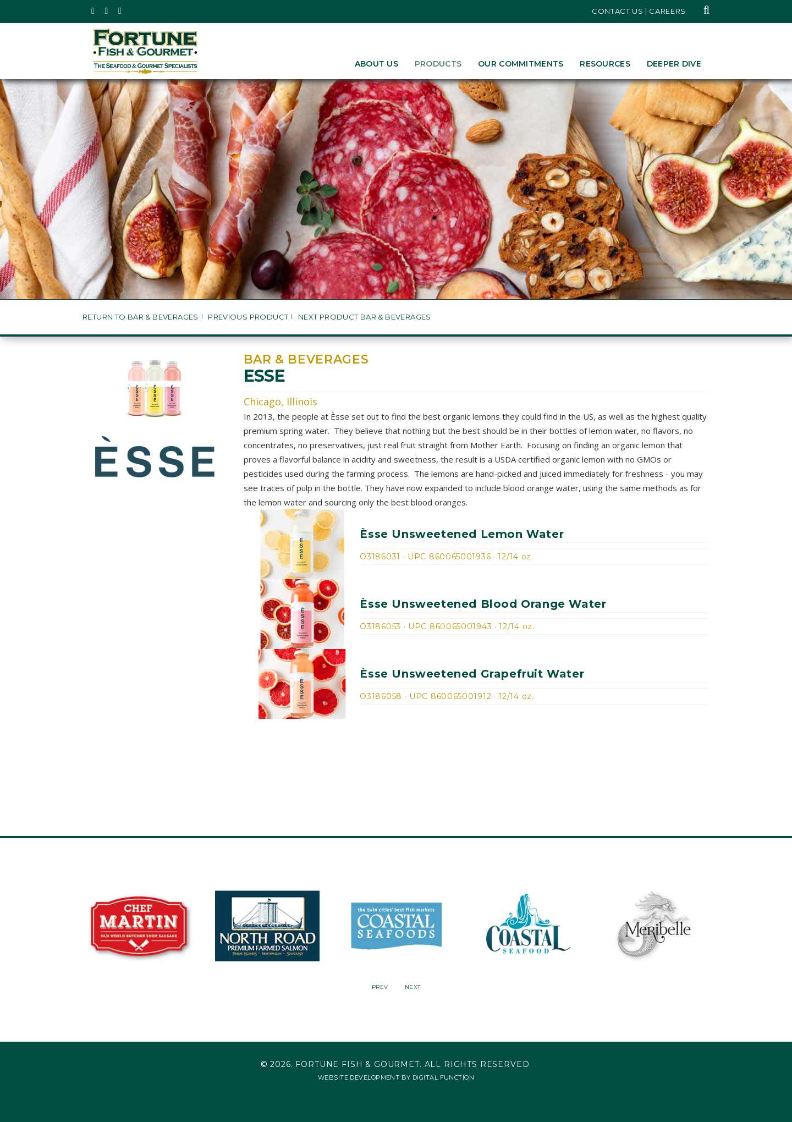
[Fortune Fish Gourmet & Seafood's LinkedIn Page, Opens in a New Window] (120, 11)
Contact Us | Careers (639, 11)
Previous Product (248, 317)
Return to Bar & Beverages (140, 317)
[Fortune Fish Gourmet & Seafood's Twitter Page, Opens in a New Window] (93, 11)
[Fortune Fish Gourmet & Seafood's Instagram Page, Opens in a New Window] (107, 11)
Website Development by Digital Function (396, 1077)
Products (438, 64)
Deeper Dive (674, 64)
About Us (376, 64)
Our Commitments (520, 64)
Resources (605, 64)
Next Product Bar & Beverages (364, 317)
